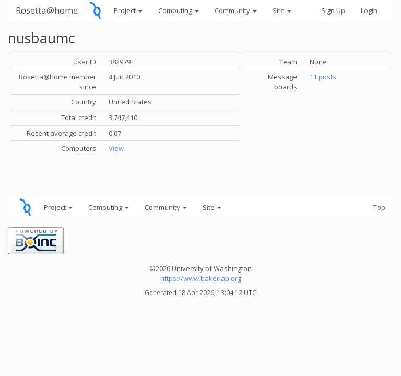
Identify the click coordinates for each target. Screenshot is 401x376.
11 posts (323, 76)
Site (282, 10)
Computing (178, 10)
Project (128, 10)
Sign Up (333, 10)
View (116, 148)
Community (236, 10)
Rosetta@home (47, 10)
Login (369, 10)
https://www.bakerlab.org (200, 278)
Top (379, 207)
